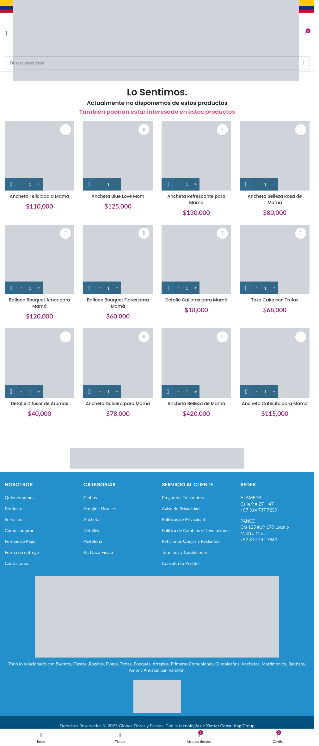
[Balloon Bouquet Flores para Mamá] (118, 259)
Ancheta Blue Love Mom (117, 196)
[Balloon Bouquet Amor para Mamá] (39, 259)
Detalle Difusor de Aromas (39, 403)
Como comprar (19, 530)
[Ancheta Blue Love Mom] (118, 155)
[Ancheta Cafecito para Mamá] (275, 363)
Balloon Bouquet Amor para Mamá (39, 302)
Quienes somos (19, 497)
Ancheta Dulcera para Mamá (117, 403)
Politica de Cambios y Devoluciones (196, 530)
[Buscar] (157, 63)
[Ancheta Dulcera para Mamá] (118, 363)
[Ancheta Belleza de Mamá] (196, 363)
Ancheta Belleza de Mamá (196, 403)
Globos (90, 497)
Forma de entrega (22, 552)
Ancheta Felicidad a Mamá (39, 196)
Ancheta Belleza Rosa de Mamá (275, 199)
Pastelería (92, 541)
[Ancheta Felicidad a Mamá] (39, 155)
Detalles (91, 530)
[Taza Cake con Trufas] (275, 259)
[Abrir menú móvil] (6, 33)
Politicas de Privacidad (183, 519)
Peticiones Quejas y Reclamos (190, 541)
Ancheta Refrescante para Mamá (196, 199)
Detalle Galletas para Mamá (196, 299)
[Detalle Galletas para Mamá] (196, 259)
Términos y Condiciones (185, 552)
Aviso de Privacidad (180, 508)
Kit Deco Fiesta (98, 552)
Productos (14, 508)
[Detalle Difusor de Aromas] (39, 363)
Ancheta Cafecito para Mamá (275, 403)
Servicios (13, 519)
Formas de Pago (20, 541)
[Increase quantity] (39, 184)
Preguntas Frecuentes (183, 497)
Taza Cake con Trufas (275, 299)
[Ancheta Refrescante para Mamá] (196, 155)
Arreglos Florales (99, 508)
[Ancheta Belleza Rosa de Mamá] (275, 155)
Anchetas (92, 519)
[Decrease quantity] (21, 184)
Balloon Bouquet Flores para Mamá (118, 302)
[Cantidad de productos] (30, 184)
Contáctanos (17, 563)
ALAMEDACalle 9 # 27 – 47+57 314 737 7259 (259, 503)
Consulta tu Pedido (180, 563)
